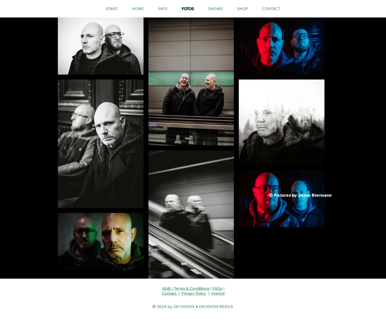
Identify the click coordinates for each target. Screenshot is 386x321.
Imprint (218, 293)
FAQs (217, 288)
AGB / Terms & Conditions (185, 288)
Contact (170, 293)
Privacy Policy (193, 293)
